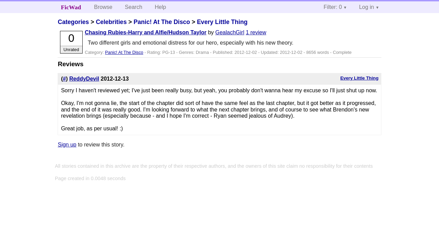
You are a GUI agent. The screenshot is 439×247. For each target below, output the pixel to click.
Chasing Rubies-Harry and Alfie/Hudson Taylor (145, 32)
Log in (366, 7)
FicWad (71, 7)
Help (160, 7)
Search (133, 7)
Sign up (67, 145)
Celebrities (111, 22)
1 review (256, 32)
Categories (73, 22)
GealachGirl (229, 32)
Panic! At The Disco (161, 22)
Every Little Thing (222, 22)
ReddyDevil (84, 79)
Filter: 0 (333, 7)
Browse (103, 7)
